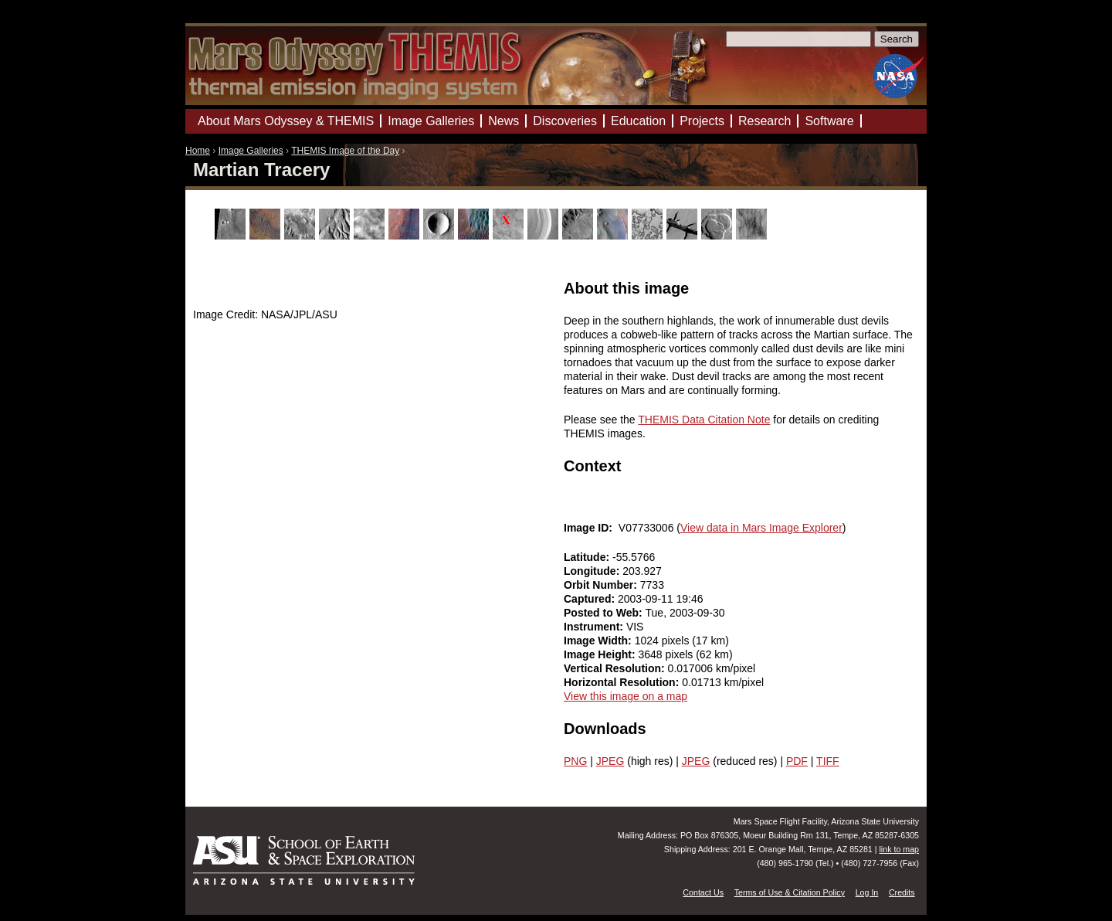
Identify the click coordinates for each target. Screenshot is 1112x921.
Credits (902, 892)
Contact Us (703, 892)
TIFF (827, 761)
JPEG (610, 761)
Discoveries (565, 120)
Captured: (591, 599)
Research (764, 120)
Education (638, 120)
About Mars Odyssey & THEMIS (286, 120)
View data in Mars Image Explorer (761, 528)
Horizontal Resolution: (623, 682)
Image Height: (601, 654)
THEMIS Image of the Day (345, 150)
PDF (797, 761)
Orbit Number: (602, 585)
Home (197, 150)
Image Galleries (251, 150)
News (503, 120)
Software (829, 120)
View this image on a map (625, 696)
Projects (702, 120)
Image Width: (599, 640)
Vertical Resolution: (616, 668)
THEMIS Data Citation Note (704, 419)
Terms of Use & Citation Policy (789, 892)
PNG (575, 761)
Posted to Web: (605, 613)
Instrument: (595, 626)
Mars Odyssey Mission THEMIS (231, 18)
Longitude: (593, 571)
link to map (899, 849)
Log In (867, 892)
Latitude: (588, 557)
